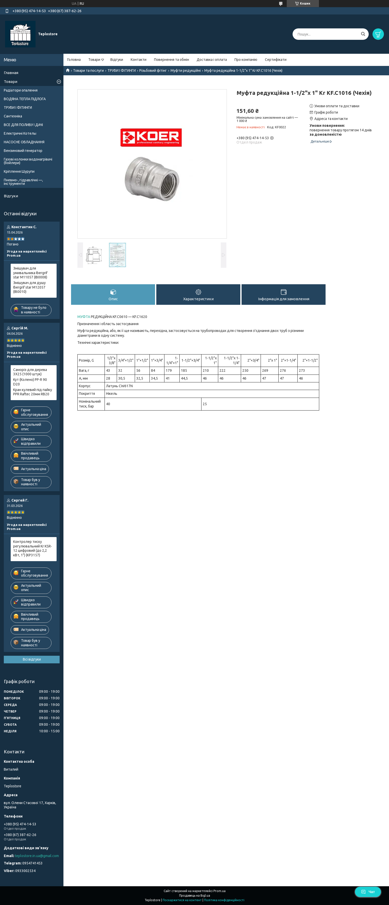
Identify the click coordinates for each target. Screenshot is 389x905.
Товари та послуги (88, 70)
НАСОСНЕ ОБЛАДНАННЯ (24, 142)
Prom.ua (219, 891)
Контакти (138, 60)
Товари (94, 60)
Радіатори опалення (21, 90)
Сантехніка (13, 116)
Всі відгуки (32, 659)
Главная (11, 72)
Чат (368, 892)
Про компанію (245, 60)
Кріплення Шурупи (19, 171)
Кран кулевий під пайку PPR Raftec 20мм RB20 (32, 392)
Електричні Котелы (20, 133)
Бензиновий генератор (23, 151)
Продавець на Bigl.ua (194, 895)
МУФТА (83, 317)
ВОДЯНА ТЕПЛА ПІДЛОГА (25, 99)
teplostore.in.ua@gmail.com (37, 856)
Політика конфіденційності (224, 900)
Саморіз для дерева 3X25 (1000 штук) (30, 372)
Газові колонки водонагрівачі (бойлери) (28, 161)
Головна (74, 60)
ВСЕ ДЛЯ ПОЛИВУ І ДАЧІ (23, 125)
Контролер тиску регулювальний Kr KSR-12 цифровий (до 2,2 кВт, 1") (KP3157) (32, 548)
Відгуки (116, 60)
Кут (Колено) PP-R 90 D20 (30, 382)
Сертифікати (275, 60)
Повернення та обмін (171, 60)
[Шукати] (363, 34)
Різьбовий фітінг (153, 70)
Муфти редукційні (186, 70)
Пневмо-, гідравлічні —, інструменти (23, 182)
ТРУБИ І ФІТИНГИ (122, 70)
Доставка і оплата (212, 60)
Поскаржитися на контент (182, 900)
